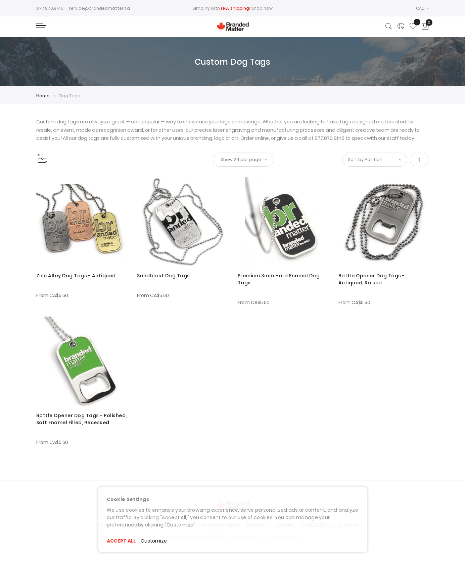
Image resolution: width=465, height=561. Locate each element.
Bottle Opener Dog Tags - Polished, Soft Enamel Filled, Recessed (81, 419)
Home (43, 96)
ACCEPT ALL (121, 541)
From (52, 295)
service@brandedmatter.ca (99, 8)
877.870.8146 (49, 8)
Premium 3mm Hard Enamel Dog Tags (279, 279)
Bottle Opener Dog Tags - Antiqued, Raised (371, 279)
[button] (422, 8)
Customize (154, 541)
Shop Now (262, 8)
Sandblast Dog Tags (163, 275)
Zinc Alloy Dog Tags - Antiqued (76, 275)
